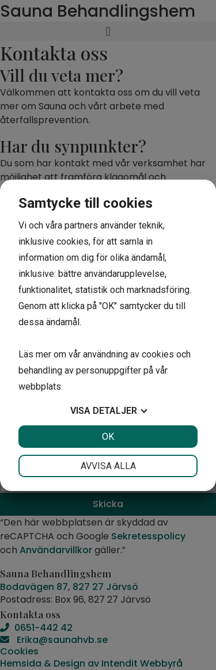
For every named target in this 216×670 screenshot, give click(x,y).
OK (108, 436)
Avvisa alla (108, 465)
